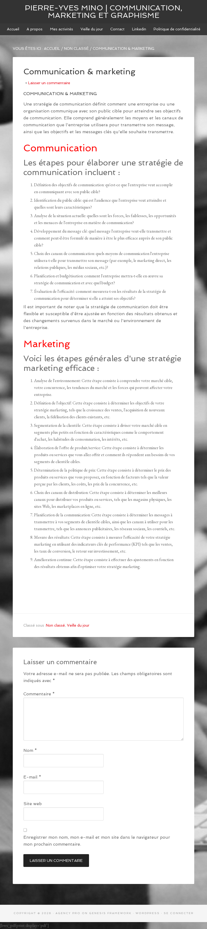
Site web (32, 803)
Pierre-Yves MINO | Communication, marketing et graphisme (103, 11)
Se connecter (179, 913)
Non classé (55, 625)
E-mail (32, 777)
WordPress (148, 913)
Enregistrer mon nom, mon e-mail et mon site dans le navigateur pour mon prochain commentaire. (96, 841)
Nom (30, 750)
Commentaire (39, 693)
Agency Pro (68, 913)
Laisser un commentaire (49, 83)
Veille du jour (78, 625)
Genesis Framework (110, 913)
